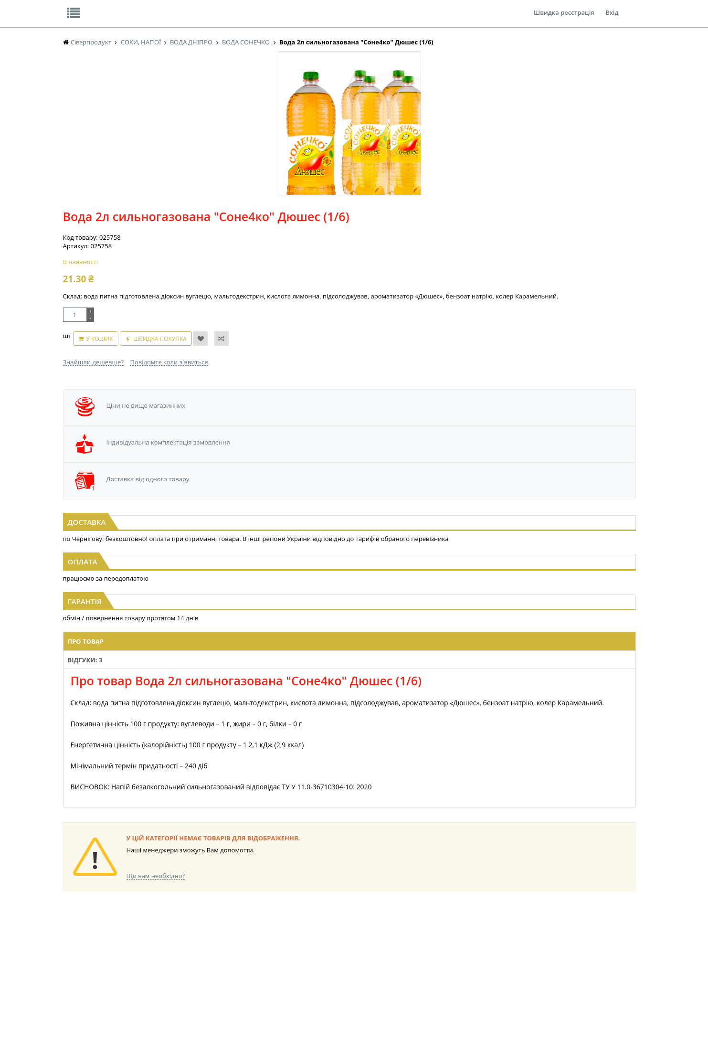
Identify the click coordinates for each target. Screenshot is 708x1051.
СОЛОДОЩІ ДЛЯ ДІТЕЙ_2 (337, 964)
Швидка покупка (402, 239)
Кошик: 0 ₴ (577, 100)
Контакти (223, 6)
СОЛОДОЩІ (319, 955)
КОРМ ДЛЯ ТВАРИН (249, 937)
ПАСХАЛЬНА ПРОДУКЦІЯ (337, 937)
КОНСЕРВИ (238, 928)
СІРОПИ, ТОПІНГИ (248, 919)
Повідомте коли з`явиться (374, 257)
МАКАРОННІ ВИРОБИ (252, 946)
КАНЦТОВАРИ (482, 919)
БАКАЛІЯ (74, 955)
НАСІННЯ (75, 964)
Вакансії (174, 6)
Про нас (85, 6)
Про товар (222, 561)
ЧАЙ (69, 937)
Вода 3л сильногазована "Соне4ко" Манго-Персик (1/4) (354, 433)
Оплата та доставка (268, 100)
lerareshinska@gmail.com (140, 1029)
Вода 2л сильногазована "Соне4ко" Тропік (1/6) (548, 429)
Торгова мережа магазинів (348, 746)
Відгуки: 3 (266, 561)
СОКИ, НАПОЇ (321, 946)
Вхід (611, 6)
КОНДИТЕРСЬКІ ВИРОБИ (177, 973)
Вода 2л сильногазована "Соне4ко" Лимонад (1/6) (160, 433)
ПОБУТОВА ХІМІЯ (486, 937)
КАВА (70, 946)
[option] (158, 221)
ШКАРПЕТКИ (480, 928)
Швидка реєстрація (563, 6)
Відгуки (129, 6)
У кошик (342, 239)
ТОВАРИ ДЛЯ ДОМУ (410, 937)
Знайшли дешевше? (298, 257)
